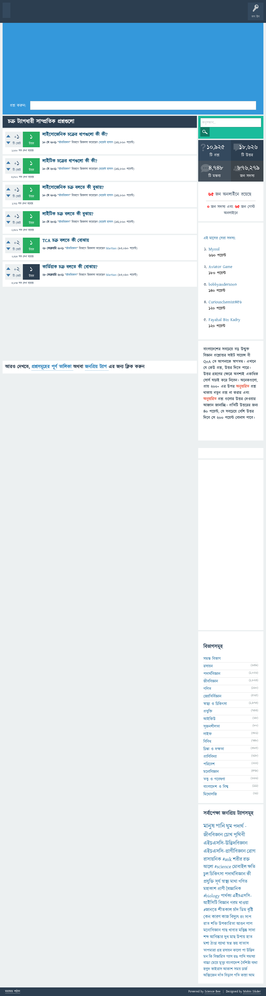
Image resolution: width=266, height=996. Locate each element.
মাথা (233, 881)
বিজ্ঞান (223, 903)
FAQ (133, 13)
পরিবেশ (209, 764)
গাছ (225, 930)
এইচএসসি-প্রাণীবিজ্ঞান (224, 851)
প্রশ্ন (36, 13)
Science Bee (213, 991)
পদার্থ (238, 826)
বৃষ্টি (250, 910)
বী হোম (20, 13)
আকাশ (228, 969)
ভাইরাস (216, 969)
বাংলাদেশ (233, 963)
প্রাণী (221, 889)
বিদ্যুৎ (234, 917)
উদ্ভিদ (251, 950)
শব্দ (206, 937)
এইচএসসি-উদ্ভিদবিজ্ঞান (225, 843)
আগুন (240, 924)
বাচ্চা (206, 963)
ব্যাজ (194, 13)
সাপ (248, 917)
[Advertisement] (133, 60)
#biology (211, 896)
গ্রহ (219, 950)
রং (242, 917)
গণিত (207, 689)
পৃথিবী (239, 835)
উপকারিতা (227, 924)
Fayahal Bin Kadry (224, 320)
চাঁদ (236, 910)
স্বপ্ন (229, 943)
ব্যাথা (221, 943)
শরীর (237, 859)
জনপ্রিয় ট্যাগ (97, 366)
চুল (206, 874)
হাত (249, 937)
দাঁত (220, 975)
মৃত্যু (222, 963)
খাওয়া (244, 903)
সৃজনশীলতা (211, 726)
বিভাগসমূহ (84, 13)
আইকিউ (209, 719)
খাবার (233, 930)
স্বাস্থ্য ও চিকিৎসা (215, 704)
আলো (208, 866)
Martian (111, 248)
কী (249, 874)
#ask (227, 859)
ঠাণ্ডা (213, 943)
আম (252, 975)
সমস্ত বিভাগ (212, 658)
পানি (220, 826)
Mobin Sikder (252, 991)
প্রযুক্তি (207, 711)
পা (243, 950)
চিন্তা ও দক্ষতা (213, 749)
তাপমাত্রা (209, 950)
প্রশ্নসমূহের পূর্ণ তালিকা (52, 366)
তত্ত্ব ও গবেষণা (214, 779)
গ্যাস (229, 956)
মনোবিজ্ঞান (211, 771)
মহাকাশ (209, 889)
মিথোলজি (210, 794)
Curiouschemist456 (225, 302)
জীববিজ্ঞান (64, 142)
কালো (237, 950)
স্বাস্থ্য (225, 881)
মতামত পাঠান (12, 991)
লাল (249, 924)
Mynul (214, 249)
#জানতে (210, 910)
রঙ (236, 956)
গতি (237, 975)
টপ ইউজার (209, 13)
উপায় (241, 937)
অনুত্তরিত (68, 13)
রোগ (251, 851)
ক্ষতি (251, 866)
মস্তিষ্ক (243, 930)
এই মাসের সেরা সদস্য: (219, 238)
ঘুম (229, 826)
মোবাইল (239, 866)
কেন (207, 917)
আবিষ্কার (216, 937)
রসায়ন (227, 950)
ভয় (235, 943)
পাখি (242, 956)
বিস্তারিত (219, 956)
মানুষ (209, 826)
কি (210, 956)
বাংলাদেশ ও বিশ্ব (215, 787)
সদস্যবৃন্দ (100, 13)
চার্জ (244, 969)
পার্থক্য (226, 896)
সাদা (251, 930)
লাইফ (207, 734)
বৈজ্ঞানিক (233, 889)
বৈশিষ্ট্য (245, 963)
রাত (206, 924)
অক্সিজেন (210, 975)
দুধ (226, 937)
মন (205, 956)
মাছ (233, 937)
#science (222, 866)
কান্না (244, 975)
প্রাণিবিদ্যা (210, 756)
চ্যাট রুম (161, 13)
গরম (234, 903)
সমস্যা (251, 956)
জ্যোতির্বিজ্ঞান (212, 696)
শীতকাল (225, 910)
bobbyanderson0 (223, 284)
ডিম (243, 910)
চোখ (228, 835)
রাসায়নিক (212, 859)
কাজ (225, 917)
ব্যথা (254, 963)
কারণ (216, 917)
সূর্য (218, 881)
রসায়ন (208, 666)
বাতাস (244, 943)
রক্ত (246, 859)
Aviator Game (220, 267)
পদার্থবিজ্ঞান (211, 674)
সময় (237, 969)
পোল (177, 13)
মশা (206, 943)
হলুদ (206, 969)
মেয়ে (214, 963)
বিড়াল (228, 975)
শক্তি (214, 924)
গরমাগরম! (52, 13)
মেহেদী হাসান (106, 142)
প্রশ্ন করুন (116, 13)
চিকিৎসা (217, 874)
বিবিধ (207, 741)
